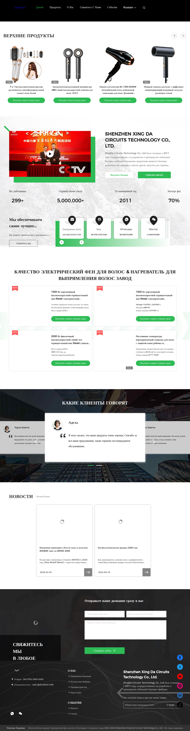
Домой (39, 7)
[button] (183, 35)
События (112, 7)
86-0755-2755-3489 (99, 235)
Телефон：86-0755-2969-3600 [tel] (27, 679)
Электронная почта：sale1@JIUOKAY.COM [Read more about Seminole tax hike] (32, 684)
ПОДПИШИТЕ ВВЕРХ (172, 705)
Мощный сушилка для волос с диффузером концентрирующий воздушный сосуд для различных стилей (163, 90)
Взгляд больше (42, 496)
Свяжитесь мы (23, 243)
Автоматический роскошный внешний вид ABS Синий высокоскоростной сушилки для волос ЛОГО (72, 90)
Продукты (55, 7)
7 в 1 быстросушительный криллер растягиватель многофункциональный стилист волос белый (26, 90)
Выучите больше (119, 175)
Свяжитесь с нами (90, 7)
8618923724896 (126, 235)
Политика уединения (16, 728)
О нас (70, 7)
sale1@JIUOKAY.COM (72, 235)
